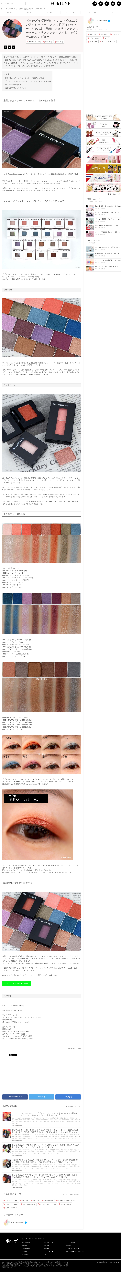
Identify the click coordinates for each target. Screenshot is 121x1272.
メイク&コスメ (10, 12)
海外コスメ (103, 34)
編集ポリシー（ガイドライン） (75, 1251)
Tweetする (41, 1097)
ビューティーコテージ (107, 42)
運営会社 (24, 1245)
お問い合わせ (26, 1248)
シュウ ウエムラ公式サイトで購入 (16, 983)
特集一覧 (68, 1245)
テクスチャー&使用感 (13, 85)
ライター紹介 (26, 1242)
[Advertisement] (20, 1074)
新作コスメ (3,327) (10, 1208)
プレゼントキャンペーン (73, 1248)
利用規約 (24, 1251)
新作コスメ (92, 34)
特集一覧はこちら (114, 194)
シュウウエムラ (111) (28, 1204)
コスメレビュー (91, 12)
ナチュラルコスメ (94, 38)
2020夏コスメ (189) (34, 42)
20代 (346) (47, 42)
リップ (106, 38)
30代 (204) (59, 42)
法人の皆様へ (26, 1254)
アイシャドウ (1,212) (11, 1204)
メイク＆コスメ (48, 1242)
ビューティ (50, 12)
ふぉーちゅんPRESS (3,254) (65, 1200)
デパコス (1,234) (65, 1204)
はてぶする (68, 1097)
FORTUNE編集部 (17, 1125)
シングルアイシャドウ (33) (47, 1204)
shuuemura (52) (47, 1200)
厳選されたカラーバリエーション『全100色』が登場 (24, 78)
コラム (111, 12)
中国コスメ (114, 34)
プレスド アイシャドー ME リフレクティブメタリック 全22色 (28, 81)
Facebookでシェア (15, 1097)
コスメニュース (71, 12)
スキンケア (30, 12)
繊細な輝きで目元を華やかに (16, 88)
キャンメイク (92, 42)
